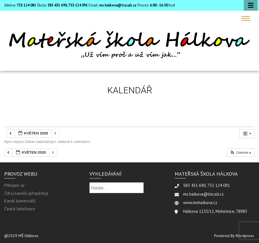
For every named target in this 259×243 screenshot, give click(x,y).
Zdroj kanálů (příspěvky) (26, 193)
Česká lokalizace (19, 208)
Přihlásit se (14, 185)
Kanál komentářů (20, 201)
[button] (240, 152)
